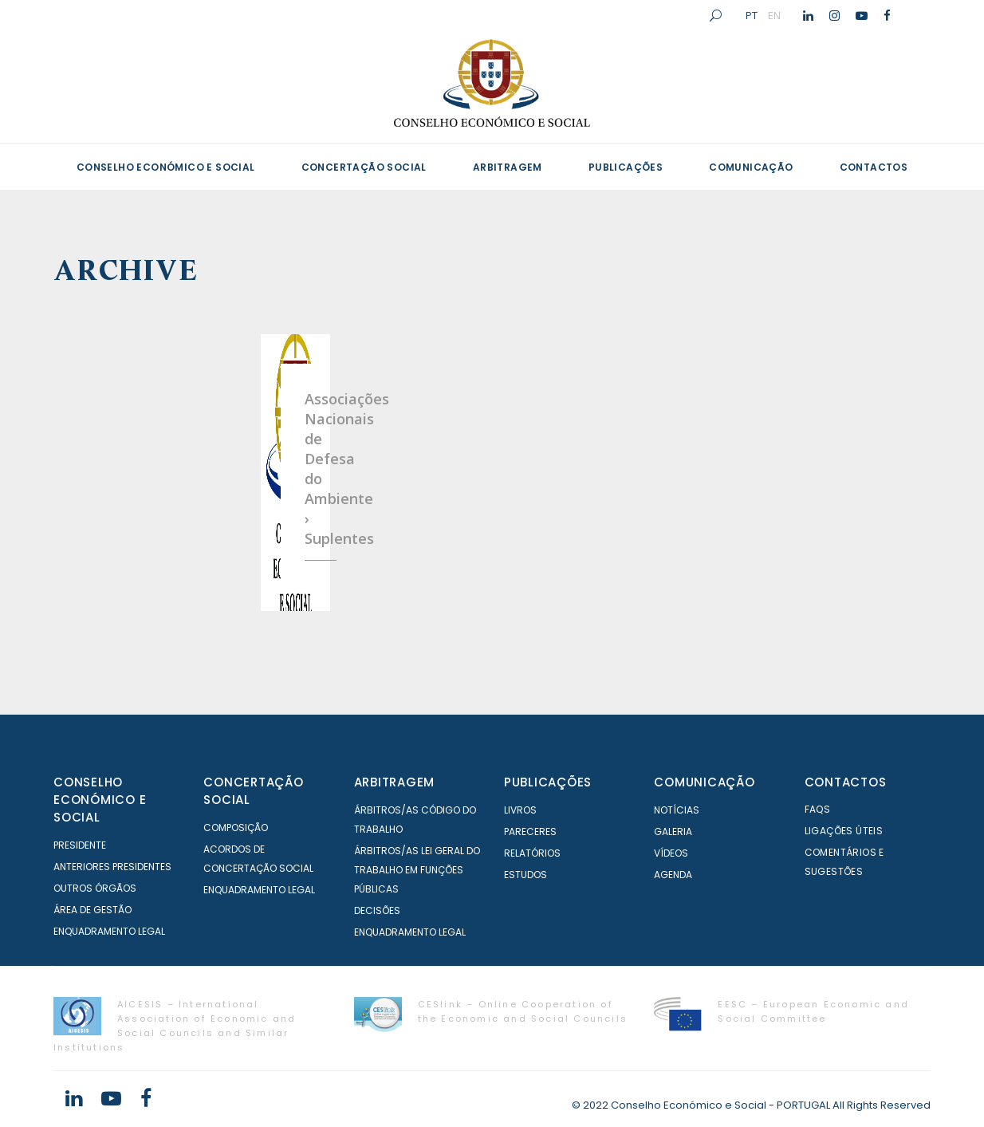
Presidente (79, 845)
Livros (520, 810)
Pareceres (530, 831)
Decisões (377, 910)
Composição (235, 827)
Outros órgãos (94, 888)
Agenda (673, 874)
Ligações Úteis (844, 830)
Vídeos (671, 853)
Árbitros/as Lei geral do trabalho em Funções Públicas (417, 870)
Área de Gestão (92, 909)
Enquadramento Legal (109, 931)
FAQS (818, 809)
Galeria (673, 831)
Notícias (676, 810)
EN (774, 15)
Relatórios (532, 853)
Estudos (525, 874)
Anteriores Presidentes (112, 866)
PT (752, 15)
